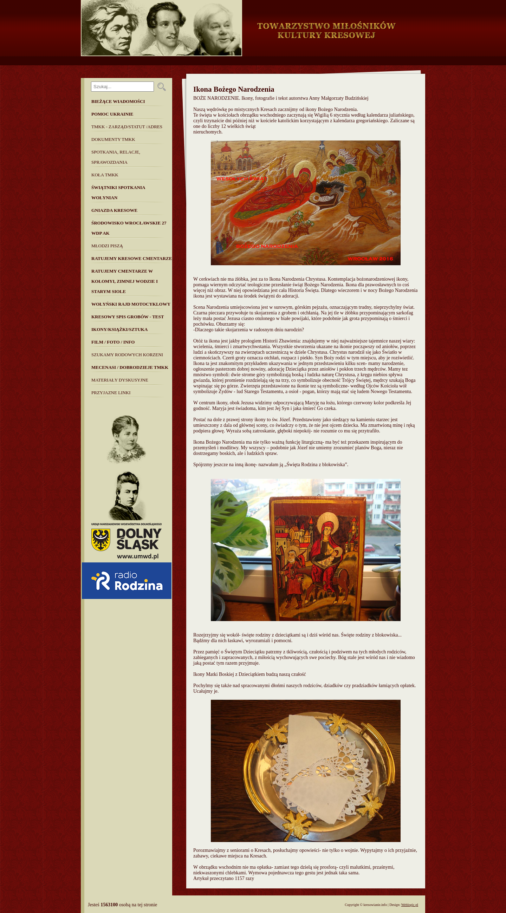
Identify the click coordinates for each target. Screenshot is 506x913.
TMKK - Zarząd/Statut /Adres (126, 126)
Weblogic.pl (409, 905)
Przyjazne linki (111, 392)
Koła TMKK (104, 174)
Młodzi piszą (107, 245)
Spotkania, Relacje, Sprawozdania (115, 157)
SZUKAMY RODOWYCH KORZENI (127, 354)
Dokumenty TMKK (113, 139)
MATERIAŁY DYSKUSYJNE (119, 380)
